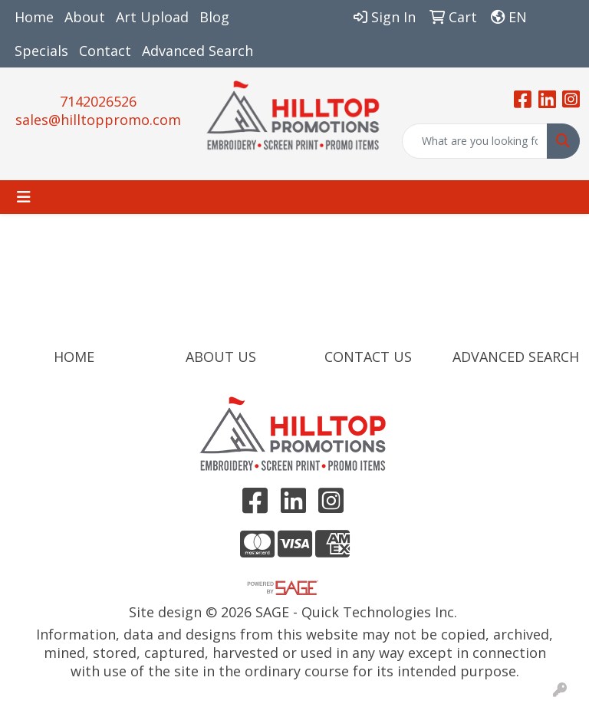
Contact (105, 50)
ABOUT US (221, 356)
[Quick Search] (475, 141)
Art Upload (152, 17)
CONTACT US (368, 356)
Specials (41, 50)
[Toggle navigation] (24, 197)
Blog (214, 17)
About (84, 17)
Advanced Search (197, 50)
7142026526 (98, 101)
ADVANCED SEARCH (515, 356)
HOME (74, 356)
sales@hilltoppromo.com (98, 119)
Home (34, 17)
